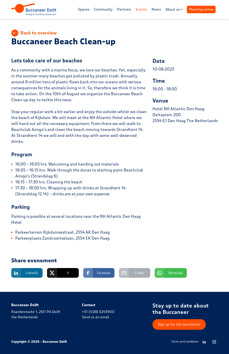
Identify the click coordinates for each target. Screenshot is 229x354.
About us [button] (172, 9)
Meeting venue (201, 9)
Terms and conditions (185, 341)
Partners (124, 9)
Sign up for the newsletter (179, 324)
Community (103, 9)
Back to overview (34, 33)
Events (141, 9)
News (156, 9)
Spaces (84, 9)
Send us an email (95, 317)
